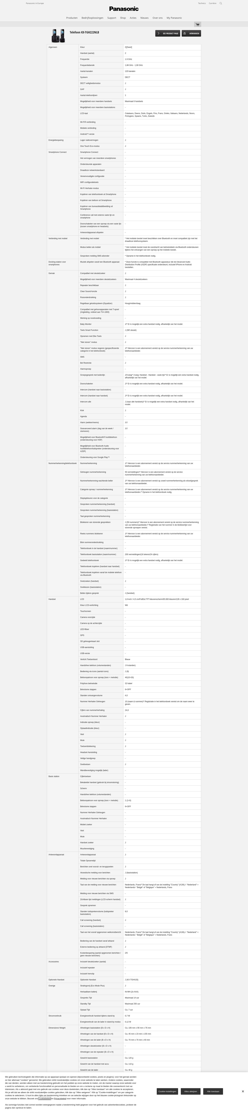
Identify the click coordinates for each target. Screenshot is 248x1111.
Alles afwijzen (190, 1091)
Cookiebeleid (44, 1098)
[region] (124, 1091)
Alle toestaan (213, 1091)
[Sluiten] (242, 1091)
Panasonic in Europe (35, 3)
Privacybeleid (60, 1098)
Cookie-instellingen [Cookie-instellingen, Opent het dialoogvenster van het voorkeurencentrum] (167, 1091)
